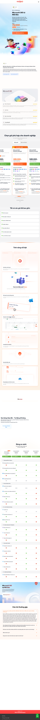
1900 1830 (20, 712)
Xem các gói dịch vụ (20, 33)
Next (38, 171)
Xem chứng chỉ (6, 74)
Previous (2, 171)
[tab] (20, 616)
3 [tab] (22, 196)
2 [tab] (19, 196)
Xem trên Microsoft (14, 74)
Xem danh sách (5, 183)
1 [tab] (16, 196)
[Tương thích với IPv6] (37, 717)
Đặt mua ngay (20, 164)
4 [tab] (23, 196)
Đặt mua (6, 456)
